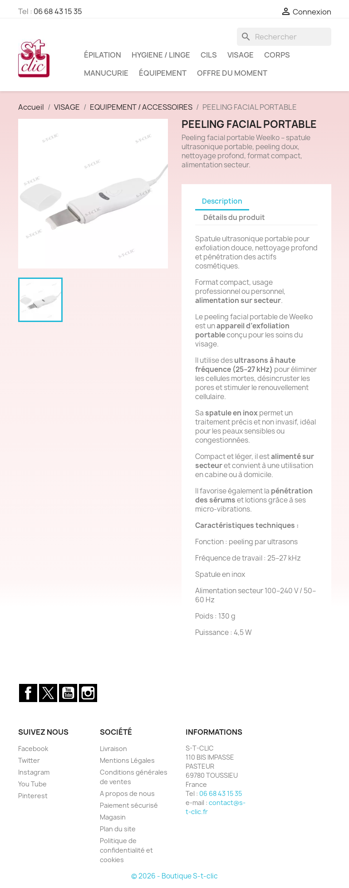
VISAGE (240, 55)
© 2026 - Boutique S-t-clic (174, 876)
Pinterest (33, 795)
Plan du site (118, 829)
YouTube (68, 693)
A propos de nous (127, 793)
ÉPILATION (102, 55)
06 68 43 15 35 (58, 11)
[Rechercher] (284, 37)
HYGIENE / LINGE (161, 55)
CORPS (277, 55)
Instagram (88, 693)
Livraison (113, 748)
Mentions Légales (127, 760)
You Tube (32, 784)
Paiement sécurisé (129, 805)
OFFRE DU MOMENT (232, 73)
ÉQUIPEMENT (163, 73)
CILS (209, 55)
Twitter (48, 693)
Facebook (28, 693)
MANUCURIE (106, 73)
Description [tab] (222, 201)
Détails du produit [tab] (234, 217)
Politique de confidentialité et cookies (126, 850)
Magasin (113, 817)
